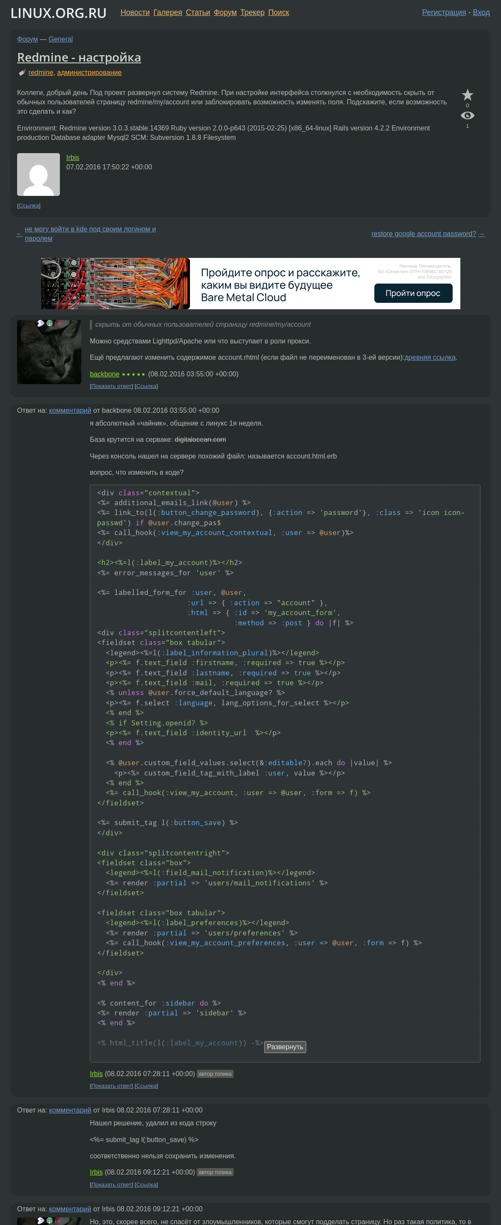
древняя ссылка (430, 357)
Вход (481, 12)
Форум (225, 12)
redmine (41, 72)
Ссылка (29, 205)
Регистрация (444, 12)
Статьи (198, 12)
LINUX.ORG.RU (58, 12)
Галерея (168, 12)
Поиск (278, 12)
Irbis (72, 157)
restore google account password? (423, 233)
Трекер (252, 12)
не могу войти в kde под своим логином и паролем (90, 233)
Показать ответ (112, 386)
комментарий (70, 410)
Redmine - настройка (79, 57)
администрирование (89, 72)
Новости (135, 12)
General (61, 39)
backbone (104, 374)
